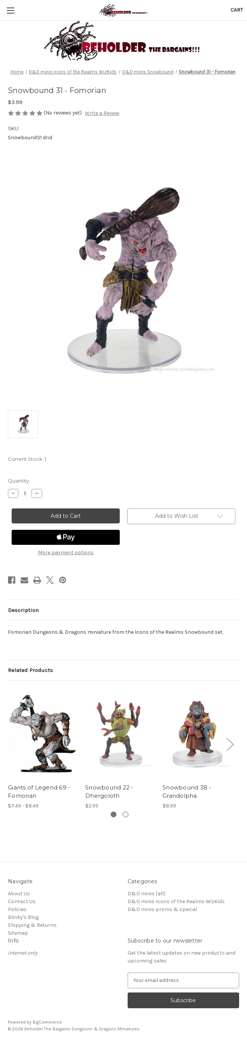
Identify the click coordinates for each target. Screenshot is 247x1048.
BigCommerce (47, 1022)
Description (23, 610)
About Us (19, 893)
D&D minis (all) (147, 893)
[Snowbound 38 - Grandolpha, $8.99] (197, 734)
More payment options (66, 552)
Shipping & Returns (32, 925)
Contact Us (22, 901)
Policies (17, 909)
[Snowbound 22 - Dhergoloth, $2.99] (120, 734)
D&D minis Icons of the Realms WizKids (176, 901)
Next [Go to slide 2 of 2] (229, 743)
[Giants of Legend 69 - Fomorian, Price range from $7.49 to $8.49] (42, 734)
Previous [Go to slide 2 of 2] (9, 743)
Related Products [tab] (30, 670)
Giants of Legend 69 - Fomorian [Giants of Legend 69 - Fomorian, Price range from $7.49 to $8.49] (39, 792)
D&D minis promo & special (162, 909)
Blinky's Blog (23, 917)
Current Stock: (27, 459)
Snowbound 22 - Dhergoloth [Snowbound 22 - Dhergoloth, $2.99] (109, 792)
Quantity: (19, 481)
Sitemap (18, 933)
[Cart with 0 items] (236, 10)
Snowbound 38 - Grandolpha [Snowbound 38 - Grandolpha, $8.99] (187, 792)
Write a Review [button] (102, 113)
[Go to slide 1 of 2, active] (113, 814)
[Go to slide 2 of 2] (125, 814)
